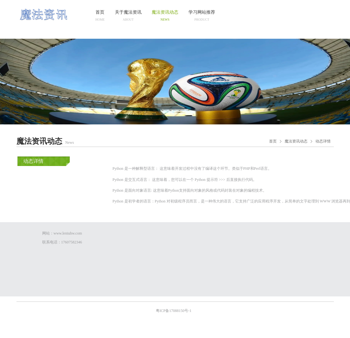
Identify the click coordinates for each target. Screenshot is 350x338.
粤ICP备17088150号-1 (174, 310)
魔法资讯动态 (296, 141)
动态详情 (323, 141)
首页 (273, 141)
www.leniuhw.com (68, 233)
